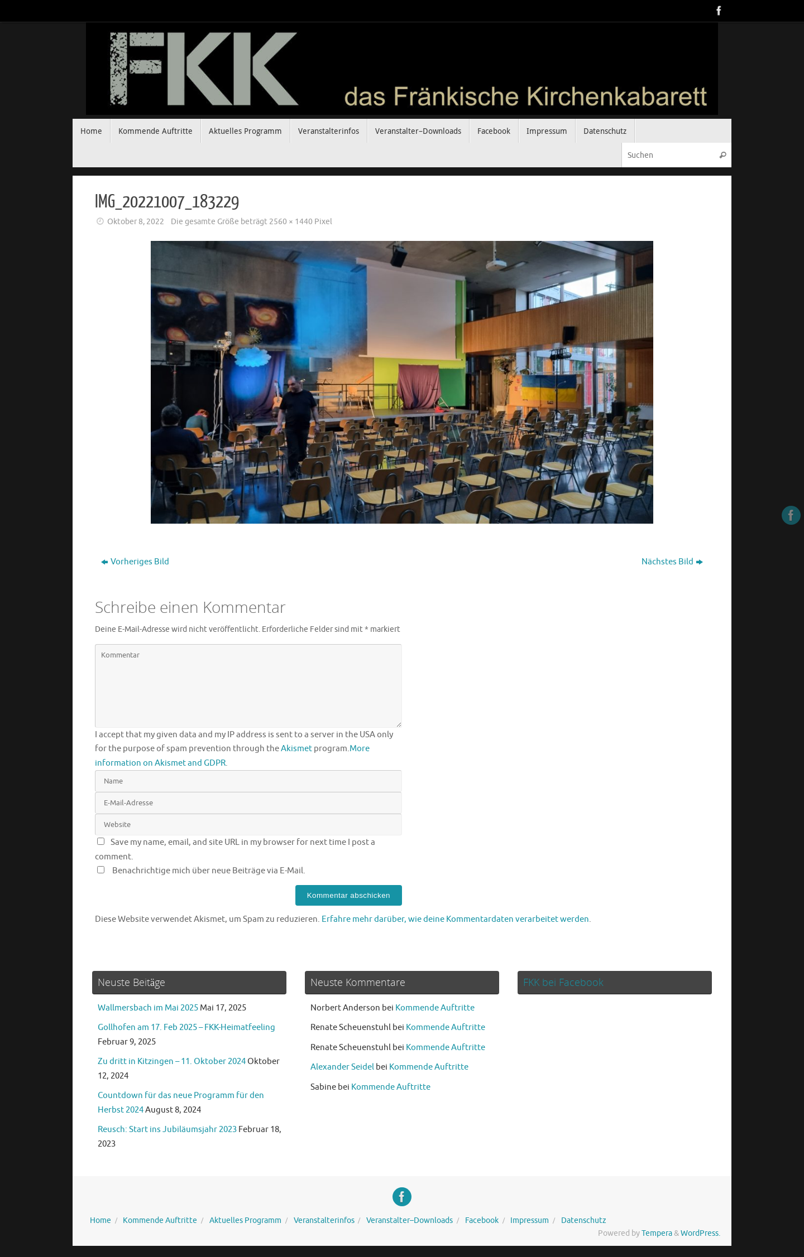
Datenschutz (583, 1220)
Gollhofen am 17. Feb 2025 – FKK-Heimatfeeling (186, 1027)
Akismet (296, 748)
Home (100, 1220)
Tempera (657, 1233)
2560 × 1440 (291, 221)
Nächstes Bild (672, 562)
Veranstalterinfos (324, 1220)
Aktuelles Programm (245, 1220)
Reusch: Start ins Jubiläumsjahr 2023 (167, 1129)
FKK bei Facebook (563, 982)
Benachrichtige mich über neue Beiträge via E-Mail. (208, 871)
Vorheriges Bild (135, 562)
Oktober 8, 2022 (135, 221)
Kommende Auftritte (435, 1008)
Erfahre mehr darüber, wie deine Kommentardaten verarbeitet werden (455, 919)
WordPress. (700, 1233)
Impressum (529, 1220)
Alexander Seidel (342, 1067)
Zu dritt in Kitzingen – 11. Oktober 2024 (172, 1061)
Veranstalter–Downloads (409, 1220)
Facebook (482, 1220)
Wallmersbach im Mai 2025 (148, 1008)
